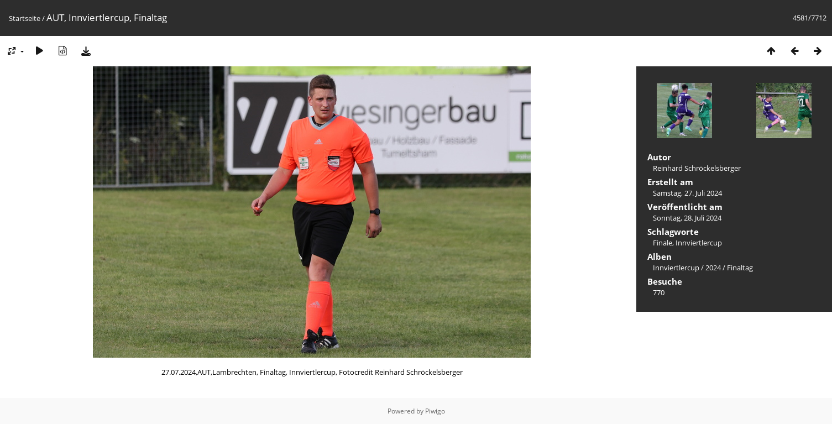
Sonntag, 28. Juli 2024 (687, 218)
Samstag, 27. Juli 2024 (687, 193)
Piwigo (435, 411)
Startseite (24, 18)
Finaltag (740, 268)
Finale (662, 243)
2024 (713, 268)
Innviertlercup (699, 243)
